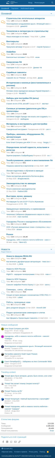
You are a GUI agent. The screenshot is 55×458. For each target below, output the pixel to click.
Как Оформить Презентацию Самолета (21, 318)
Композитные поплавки (15, 57)
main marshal (23, 217)
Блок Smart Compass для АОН (18, 142)
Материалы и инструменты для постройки (26, 124)
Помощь (42, 452)
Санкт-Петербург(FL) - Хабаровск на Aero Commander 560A (28, 361)
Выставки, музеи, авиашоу (19, 196)
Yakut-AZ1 (23, 242)
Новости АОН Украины (16, 279)
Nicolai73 (22, 93)
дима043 (23, 26)
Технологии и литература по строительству (27, 31)
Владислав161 (23, 179)
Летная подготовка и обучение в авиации (24, 171)
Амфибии (11, 52)
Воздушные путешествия (13, 343)
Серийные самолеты (16, 72)
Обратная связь (7, 452)
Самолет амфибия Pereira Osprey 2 (20, 285)
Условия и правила (20, 452)
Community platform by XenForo (18, 456)
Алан (52, 431)
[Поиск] (52, 2)
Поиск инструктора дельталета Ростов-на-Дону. (25, 176)
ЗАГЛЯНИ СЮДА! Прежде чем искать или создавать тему (29, 117)
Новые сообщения (9, 325)
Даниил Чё (37, 67)
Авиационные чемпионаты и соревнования (25, 209)
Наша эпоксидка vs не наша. (17, 37)
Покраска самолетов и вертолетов (19, 166)
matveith (48, 274)
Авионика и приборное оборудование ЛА (19, 333)
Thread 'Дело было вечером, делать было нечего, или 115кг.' (28, 376)
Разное (9, 234)
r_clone (42, 37)
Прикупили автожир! (14, 47)
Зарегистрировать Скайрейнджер (19, 155)
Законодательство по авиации (21, 183)
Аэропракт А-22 (12, 67)
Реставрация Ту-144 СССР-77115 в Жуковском (25, 202)
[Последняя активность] (48, 2)
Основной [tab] (5, 8)
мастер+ (45, 104)
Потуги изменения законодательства (20, 189)
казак (37, 57)
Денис (40, 78)
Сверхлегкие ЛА (14, 62)
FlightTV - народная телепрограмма (20, 274)
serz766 (50, 155)
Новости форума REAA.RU (19, 256)
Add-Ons (38, 456)
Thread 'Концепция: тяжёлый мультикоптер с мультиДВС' (27, 399)
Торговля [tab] (14, 8)
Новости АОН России (15, 269)
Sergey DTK (48, 142)
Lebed (20, 297)
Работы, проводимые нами (18, 302)
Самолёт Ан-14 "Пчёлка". (16, 78)
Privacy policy (33, 452)
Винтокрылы (12, 41)
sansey (47, 285)
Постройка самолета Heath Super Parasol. (21, 354)
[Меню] (3, 2)
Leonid (48, 129)
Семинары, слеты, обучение (19, 289)
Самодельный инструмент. (16, 129)
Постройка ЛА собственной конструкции (18, 350)
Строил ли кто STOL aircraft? (17, 104)
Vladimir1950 (22, 191)
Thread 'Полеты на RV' (13, 391)
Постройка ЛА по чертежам (14, 358)
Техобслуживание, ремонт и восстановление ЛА (29, 160)
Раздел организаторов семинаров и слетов (25, 313)
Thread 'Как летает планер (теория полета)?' (22, 383)
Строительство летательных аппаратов (25, 18)
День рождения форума (15, 308)
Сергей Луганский (44, 47)
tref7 (46, 166)
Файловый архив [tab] (27, 8)
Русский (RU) (7, 448)
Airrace (19, 229)
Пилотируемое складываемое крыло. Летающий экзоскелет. (30, 24)
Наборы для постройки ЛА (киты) (22, 98)
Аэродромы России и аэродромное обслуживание (28, 222)
